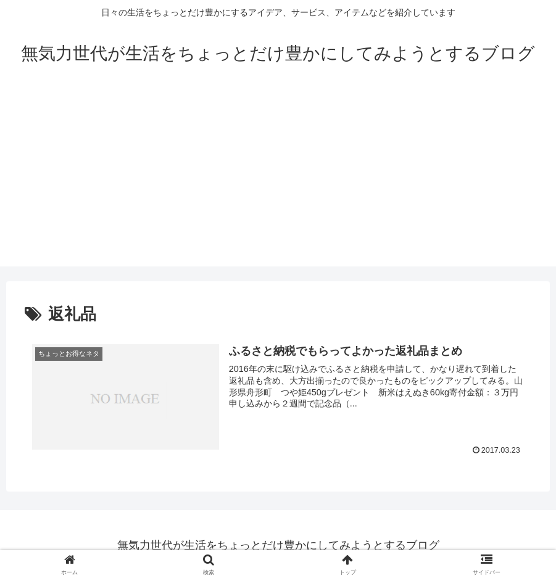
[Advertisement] (278, 180)
